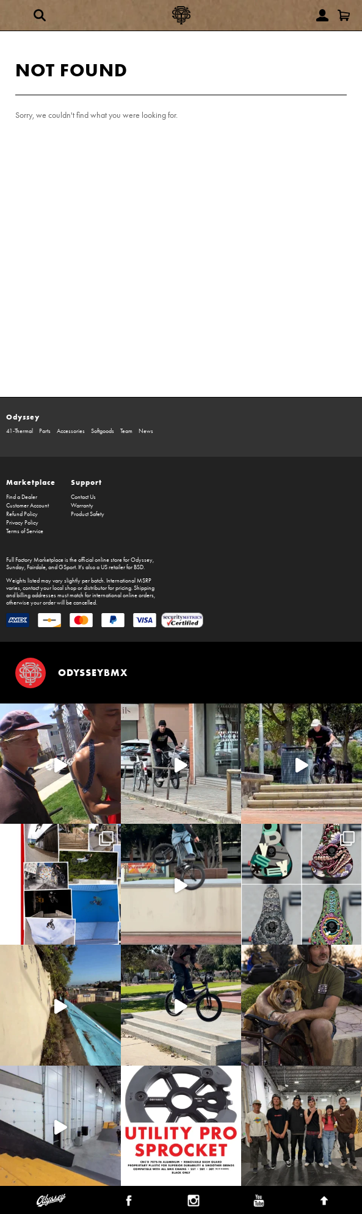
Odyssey (23, 416)
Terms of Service (24, 531)
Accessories (71, 431)
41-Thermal (19, 431)
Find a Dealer (21, 497)
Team (126, 431)
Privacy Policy (22, 522)
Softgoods (102, 431)
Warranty (82, 505)
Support (86, 482)
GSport (67, 567)
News (146, 431)
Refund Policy (22, 514)
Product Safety (87, 514)
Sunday (15, 567)
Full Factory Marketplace (34, 560)
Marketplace (31, 482)
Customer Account (27, 505)
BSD (138, 567)
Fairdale (36, 567)
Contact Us (83, 497)
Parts (45, 431)
